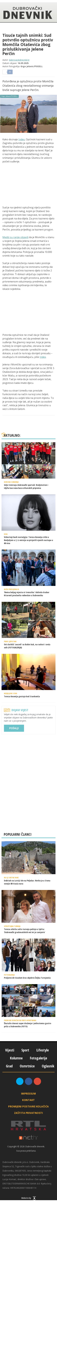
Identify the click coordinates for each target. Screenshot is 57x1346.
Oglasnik (48, 1065)
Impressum (28, 1093)
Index (21, 139)
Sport (25, 1050)
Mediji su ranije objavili (15, 237)
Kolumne (16, 1057)
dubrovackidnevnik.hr (19, 59)
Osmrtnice (27, 1065)
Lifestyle (42, 1050)
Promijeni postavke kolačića (28, 1106)
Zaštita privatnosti (28, 1113)
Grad (9, 1065)
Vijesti (9, 1050)
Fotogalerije (38, 1057)
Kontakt (28, 1100)
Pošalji (14, 728)
